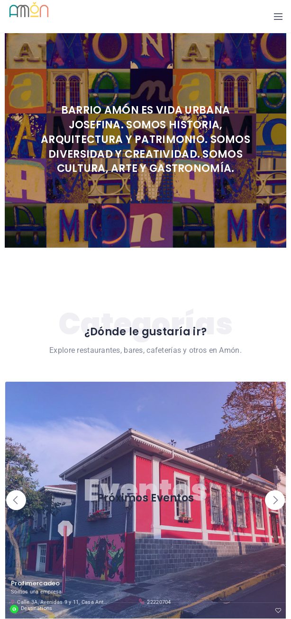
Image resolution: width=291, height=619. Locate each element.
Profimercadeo (35, 583)
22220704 (154, 601)
